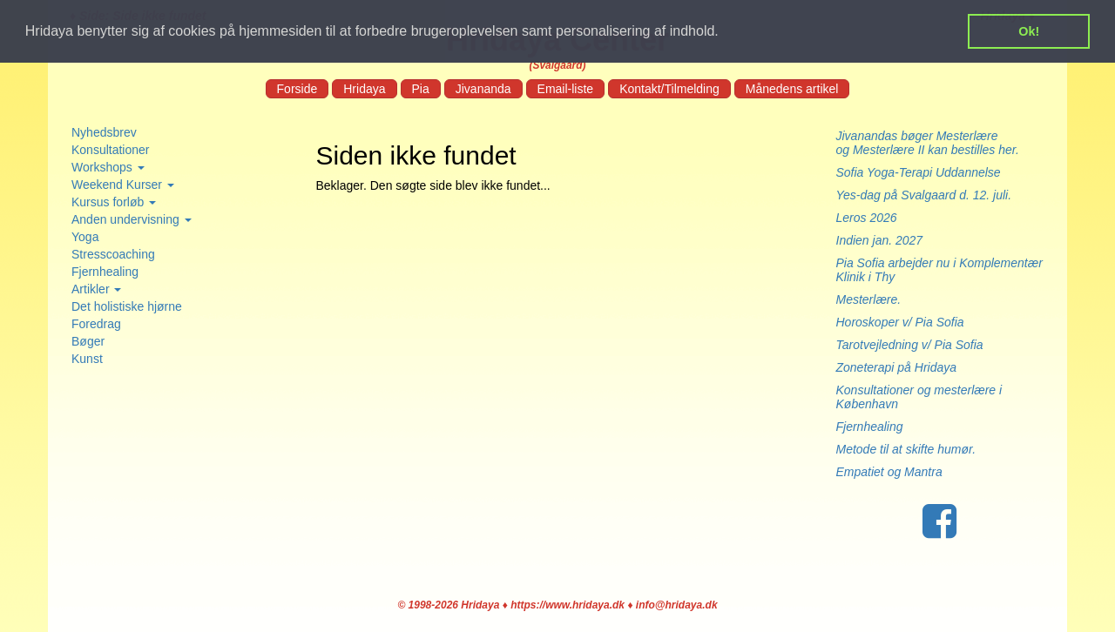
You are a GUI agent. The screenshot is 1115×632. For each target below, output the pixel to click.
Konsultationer (110, 150)
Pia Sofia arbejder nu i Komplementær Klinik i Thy (939, 270)
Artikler (96, 289)
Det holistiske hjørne (126, 306)
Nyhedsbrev (104, 132)
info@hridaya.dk (677, 605)
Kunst (87, 359)
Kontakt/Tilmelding (669, 89)
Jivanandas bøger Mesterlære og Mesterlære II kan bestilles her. (936, 143)
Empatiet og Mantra (889, 472)
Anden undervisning (131, 219)
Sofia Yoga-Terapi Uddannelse (918, 172)
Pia (420, 89)
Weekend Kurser (122, 185)
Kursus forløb (113, 202)
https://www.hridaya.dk (567, 605)
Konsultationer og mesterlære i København (919, 397)
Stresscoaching (113, 254)
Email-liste (565, 89)
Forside (297, 89)
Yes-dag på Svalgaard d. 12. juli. (924, 195)
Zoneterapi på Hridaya (896, 367)
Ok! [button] (1028, 31)
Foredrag (96, 324)
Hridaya (364, 89)
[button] (724, 32)
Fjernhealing (105, 272)
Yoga (84, 237)
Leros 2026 (866, 218)
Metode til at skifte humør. (906, 449)
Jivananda (483, 89)
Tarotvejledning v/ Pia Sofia (909, 345)
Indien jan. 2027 (879, 240)
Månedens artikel (792, 89)
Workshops (108, 167)
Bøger (88, 341)
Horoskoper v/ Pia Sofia (900, 322)
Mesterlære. (869, 299)
